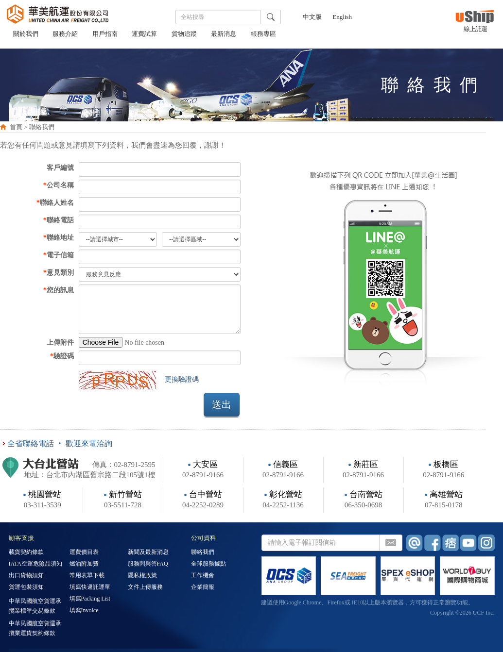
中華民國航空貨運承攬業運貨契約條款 (35, 628)
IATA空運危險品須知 (35, 564)
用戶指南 (105, 34)
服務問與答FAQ (148, 564)
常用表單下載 (86, 576)
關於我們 (25, 34)
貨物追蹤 (184, 34)
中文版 (312, 17)
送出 (221, 404)
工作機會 (202, 576)
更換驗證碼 (182, 379)
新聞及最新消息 (148, 552)
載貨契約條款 (26, 552)
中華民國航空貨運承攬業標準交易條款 (35, 606)
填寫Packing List (89, 599)
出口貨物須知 (26, 576)
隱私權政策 (142, 576)
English (342, 17)
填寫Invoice (84, 611)
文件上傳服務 (145, 587)
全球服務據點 (208, 564)
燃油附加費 (84, 564)
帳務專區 (263, 34)
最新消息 (223, 34)
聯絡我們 (202, 552)
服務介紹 (65, 34)
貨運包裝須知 (26, 587)
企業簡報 (202, 587)
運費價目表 (84, 552)
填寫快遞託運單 (89, 587)
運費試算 (144, 34)
